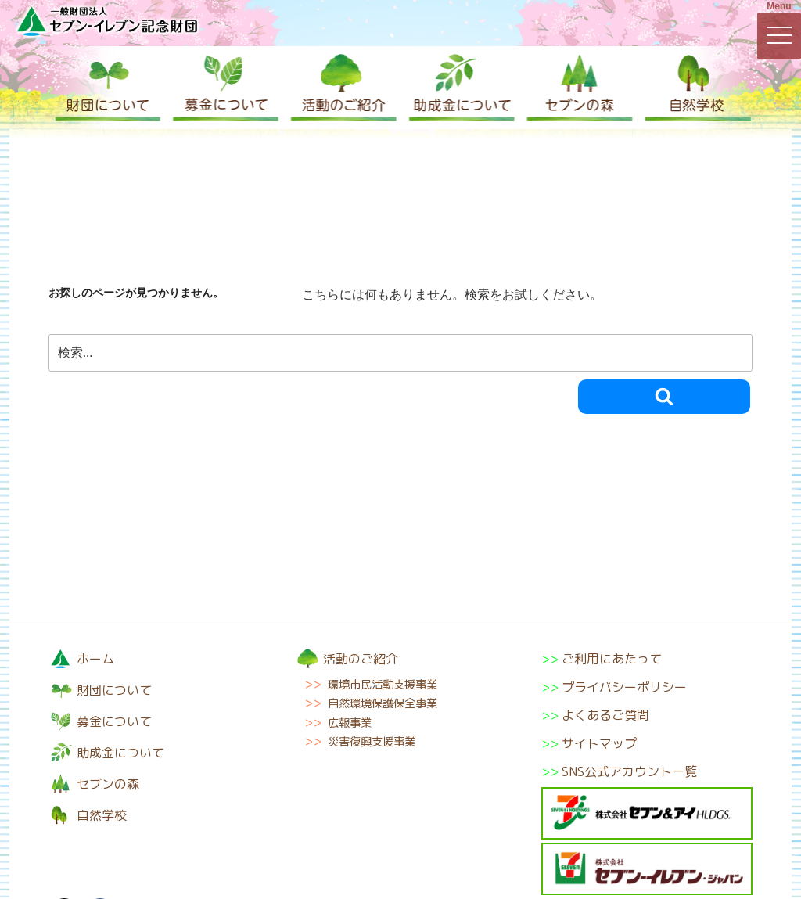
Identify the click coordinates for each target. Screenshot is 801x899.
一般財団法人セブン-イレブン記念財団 (107, 20)
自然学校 (694, 87)
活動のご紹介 (341, 87)
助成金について (459, 87)
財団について (107, 87)
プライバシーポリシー (624, 687)
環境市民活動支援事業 (382, 684)
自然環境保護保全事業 (382, 703)
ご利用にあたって (612, 658)
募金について (224, 87)
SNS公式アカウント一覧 (629, 771)
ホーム (95, 658)
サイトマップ (599, 743)
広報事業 (350, 723)
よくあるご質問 (605, 715)
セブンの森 (576, 87)
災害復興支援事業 (371, 742)
